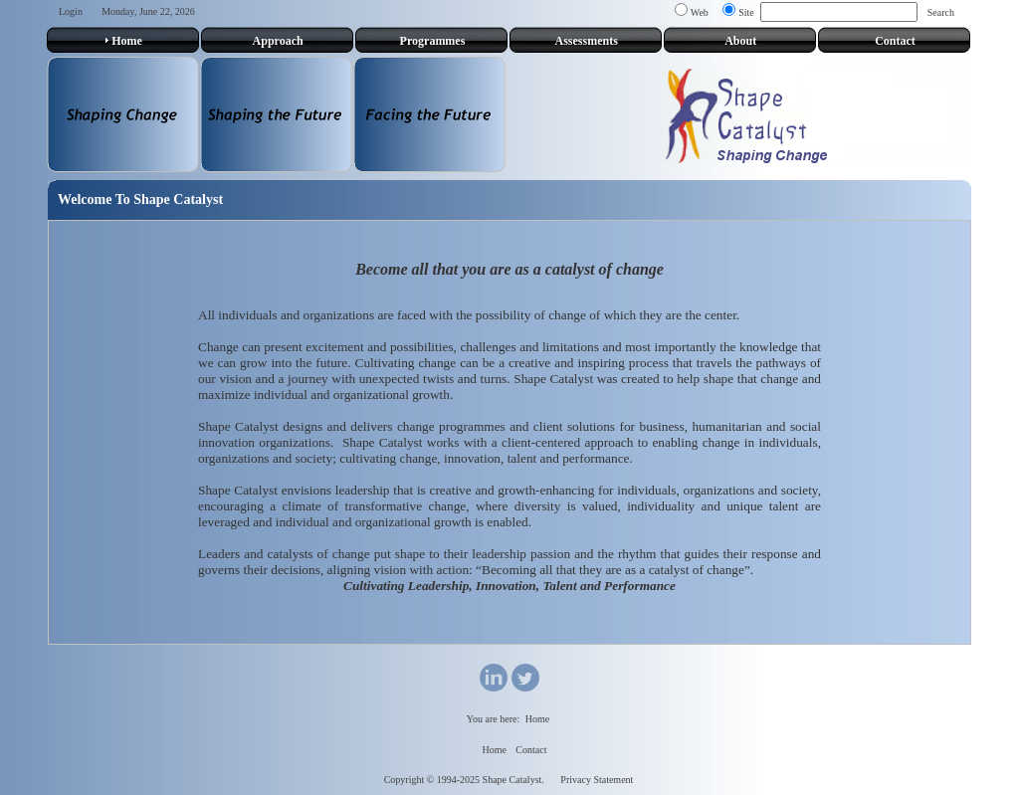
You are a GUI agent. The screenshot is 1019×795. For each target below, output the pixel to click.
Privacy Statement (596, 779)
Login (71, 11)
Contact (530, 749)
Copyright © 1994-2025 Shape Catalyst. (464, 779)
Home (537, 718)
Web (700, 12)
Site (746, 12)
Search (940, 12)
